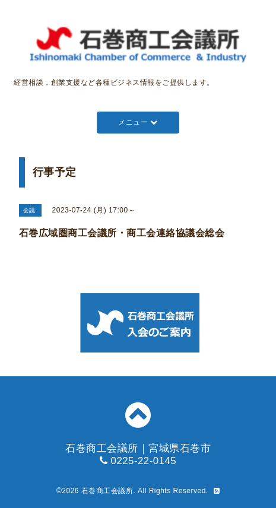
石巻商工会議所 (107, 491)
